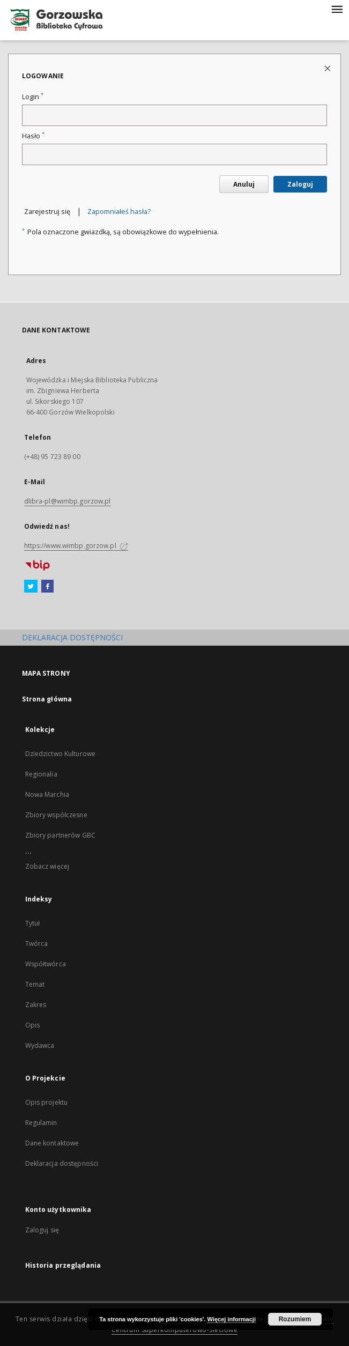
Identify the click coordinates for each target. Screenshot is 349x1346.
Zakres (36, 1004)
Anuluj (244, 184)
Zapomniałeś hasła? (119, 211)
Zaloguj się (42, 1229)
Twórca (36, 943)
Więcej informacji (231, 1319)
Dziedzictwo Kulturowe (60, 753)
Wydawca (40, 1045)
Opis (32, 1025)
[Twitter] (31, 586)
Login (32, 96)
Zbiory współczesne (56, 814)
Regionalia (41, 774)
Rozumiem (295, 1319)
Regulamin (41, 1122)
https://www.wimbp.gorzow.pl (76, 545)
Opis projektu (46, 1102)
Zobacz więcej (47, 866)
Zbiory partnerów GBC (60, 835)
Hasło (33, 135)
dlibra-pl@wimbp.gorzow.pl (67, 501)
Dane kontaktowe (52, 1143)
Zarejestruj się (47, 211)
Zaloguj (300, 184)
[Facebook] (47, 586)
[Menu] (336, 8)
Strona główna (47, 699)
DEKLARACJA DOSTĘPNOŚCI (72, 637)
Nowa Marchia (47, 794)
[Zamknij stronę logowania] (328, 68)
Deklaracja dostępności (62, 1163)
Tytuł (32, 923)
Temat (35, 984)
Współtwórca (45, 963)
